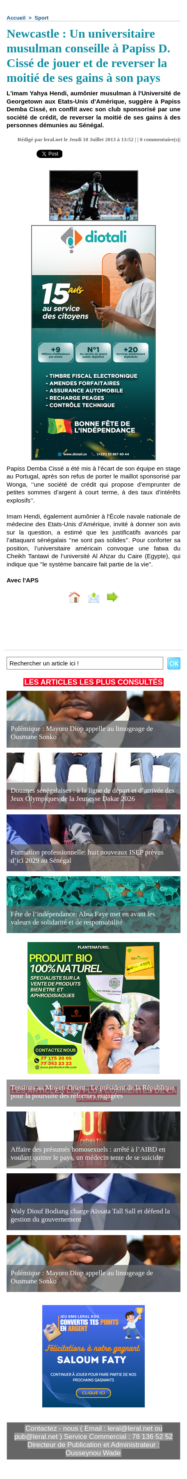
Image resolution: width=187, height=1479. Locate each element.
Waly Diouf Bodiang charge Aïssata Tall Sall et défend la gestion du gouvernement (90, 1215)
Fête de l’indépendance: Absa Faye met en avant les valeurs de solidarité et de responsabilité (83, 918)
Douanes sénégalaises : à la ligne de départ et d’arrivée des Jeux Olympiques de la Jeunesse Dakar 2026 (92, 795)
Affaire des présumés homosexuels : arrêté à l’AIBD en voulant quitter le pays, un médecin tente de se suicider (88, 1153)
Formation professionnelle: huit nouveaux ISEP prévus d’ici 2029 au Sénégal (87, 856)
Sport (41, 18)
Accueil (16, 18)
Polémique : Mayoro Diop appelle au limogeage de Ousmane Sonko (82, 733)
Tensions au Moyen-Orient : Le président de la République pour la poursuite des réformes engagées (92, 1092)
